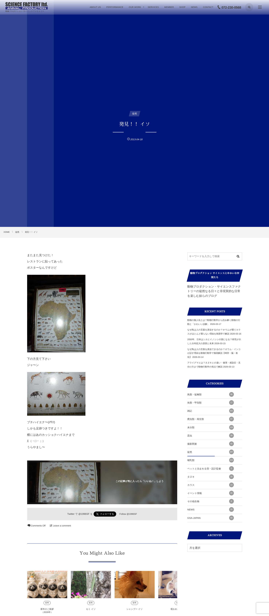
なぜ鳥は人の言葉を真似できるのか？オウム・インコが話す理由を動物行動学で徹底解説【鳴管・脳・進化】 (214, 353)
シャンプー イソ (134, 611)
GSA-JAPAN (210, 517)
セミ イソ (90, 611)
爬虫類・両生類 (210, 419)
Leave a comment (62, 525)
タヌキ (210, 476)
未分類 (210, 427)
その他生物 (210, 501)
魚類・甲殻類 (210, 402)
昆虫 (210, 435)
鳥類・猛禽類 (210, 394)
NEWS (210, 509)
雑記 (210, 410)
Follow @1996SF (128, 514)
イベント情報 (210, 493)
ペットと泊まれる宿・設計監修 (210, 468)
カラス (210, 485)
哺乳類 (210, 460)
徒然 (47, 605)
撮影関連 (210, 443)
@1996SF (83, 514)
